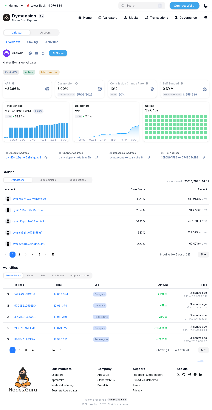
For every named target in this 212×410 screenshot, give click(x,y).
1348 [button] (53, 350)
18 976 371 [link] (60, 339)
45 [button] (53, 254)
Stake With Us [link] (106, 380)
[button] (46, 255)
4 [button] (33, 254)
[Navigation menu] (205, 17)
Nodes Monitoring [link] (63, 385)
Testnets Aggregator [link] (64, 390)
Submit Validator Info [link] (145, 380)
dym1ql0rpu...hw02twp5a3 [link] (28, 221)
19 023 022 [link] (60, 328)
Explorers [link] (57, 374)
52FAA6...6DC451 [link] (24, 294)
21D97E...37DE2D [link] (24, 328)
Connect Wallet (184, 5)
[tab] (17, 32)
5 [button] (39, 254)
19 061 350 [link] (60, 316)
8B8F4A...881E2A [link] (24, 339)
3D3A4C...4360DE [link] (25, 316)
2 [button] (19, 254)
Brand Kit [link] (103, 385)
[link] (6, 17)
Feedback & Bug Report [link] (148, 374)
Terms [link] (136, 385)
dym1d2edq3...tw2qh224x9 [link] (29, 243)
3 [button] (26, 254)
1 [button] (12, 254)
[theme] (205, 5)
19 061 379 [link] (60, 305)
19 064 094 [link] (61, 294)
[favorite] (43, 53)
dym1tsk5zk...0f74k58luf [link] (27, 232)
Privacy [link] (137, 390)
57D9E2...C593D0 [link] (25, 305)
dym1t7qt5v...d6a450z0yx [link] (28, 210)
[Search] (141, 5)
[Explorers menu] (41, 16)
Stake (58, 53)
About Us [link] (103, 374)
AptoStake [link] (58, 380)
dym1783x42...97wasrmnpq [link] (29, 198)
